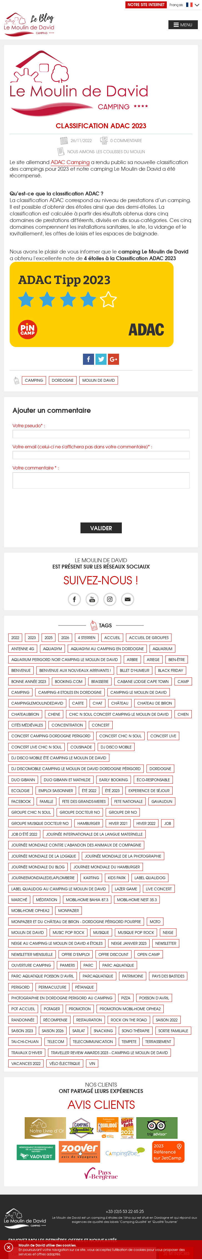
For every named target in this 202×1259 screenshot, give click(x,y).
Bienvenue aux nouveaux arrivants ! (75, 670)
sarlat (78, 1030)
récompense (55, 1019)
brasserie (99, 681)
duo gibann (23, 779)
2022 (15, 637)
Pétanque (84, 987)
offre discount (113, 954)
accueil (112, 637)
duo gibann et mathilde (67, 779)
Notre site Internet (146, 4)
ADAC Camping (70, 162)
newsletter (165, 943)
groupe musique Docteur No (40, 823)
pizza (125, 998)
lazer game (126, 888)
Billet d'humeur (134, 670)
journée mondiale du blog (38, 867)
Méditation (46, 899)
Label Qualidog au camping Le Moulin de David (58, 888)
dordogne (63, 380)
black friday (170, 670)
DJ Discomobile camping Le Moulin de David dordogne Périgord (76, 768)
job (167, 823)
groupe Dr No (123, 812)
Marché (19, 899)
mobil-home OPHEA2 (30, 910)
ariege (153, 659)
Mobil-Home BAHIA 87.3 (87, 899)
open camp (148, 954)
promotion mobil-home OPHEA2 (130, 1008)
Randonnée (22, 1019)
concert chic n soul (120, 735)
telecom (55, 1041)
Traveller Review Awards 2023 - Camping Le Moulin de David (109, 1052)
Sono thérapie (136, 1030)
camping (34, 380)
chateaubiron (25, 714)
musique (101, 932)
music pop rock (68, 932)
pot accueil (23, 1008)
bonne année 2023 (28, 681)
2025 (48, 637)
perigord (20, 987)
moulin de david (98, 380)
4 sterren (86, 637)
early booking (113, 779)
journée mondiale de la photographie (123, 856)
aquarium (162, 648)
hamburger (88, 823)
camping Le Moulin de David (138, 692)
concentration (67, 725)
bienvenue (21, 670)
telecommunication (93, 1041)
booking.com (68, 681)
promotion (80, 1008)
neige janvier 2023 (129, 943)
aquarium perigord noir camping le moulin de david (64, 659)
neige (168, 932)
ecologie (20, 790)
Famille (46, 801)
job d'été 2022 (24, 834)
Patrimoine (132, 976)
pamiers (67, 965)
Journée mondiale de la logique (43, 856)
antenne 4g (22, 648)
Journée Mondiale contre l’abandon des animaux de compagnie (76, 845)
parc (89, 965)
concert (101, 725)
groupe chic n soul (31, 812)
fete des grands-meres (83, 801)
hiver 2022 (146, 823)
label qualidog (150, 877)
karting (91, 877)
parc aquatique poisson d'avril (42, 976)
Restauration (89, 1019)
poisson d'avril (154, 998)
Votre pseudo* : (28, 425)
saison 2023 (22, 1030)
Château (119, 703)
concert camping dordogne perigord (50, 735)
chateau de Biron (154, 703)
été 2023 (112, 790)
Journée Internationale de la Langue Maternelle (94, 834)
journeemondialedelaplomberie (43, 877)
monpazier (68, 910)
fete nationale (128, 801)
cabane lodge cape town (143, 681)
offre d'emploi (76, 954)
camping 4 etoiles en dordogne (70, 692)
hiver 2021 (118, 823)
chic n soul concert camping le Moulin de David (119, 714)
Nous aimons (80, 151)
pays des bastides (168, 976)
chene (54, 714)
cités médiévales (27, 725)
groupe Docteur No (80, 812)
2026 (65, 637)
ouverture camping (31, 965)
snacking (103, 1030)
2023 (32, 637)
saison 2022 (167, 1019)
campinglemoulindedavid (37, 703)
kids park (117, 877)
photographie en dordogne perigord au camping (61, 998)
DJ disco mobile (116, 747)
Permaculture (52, 987)
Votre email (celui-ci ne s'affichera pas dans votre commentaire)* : (82, 446)
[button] (8, 1247)
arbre (132, 659)
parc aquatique (118, 965)
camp (183, 681)
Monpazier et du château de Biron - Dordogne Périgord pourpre (76, 921)
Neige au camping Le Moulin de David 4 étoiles (56, 943)
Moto (155, 921)
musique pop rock (136, 932)
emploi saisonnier (56, 790)
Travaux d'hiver (26, 1052)
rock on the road (129, 1019)
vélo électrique (64, 1063)
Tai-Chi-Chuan (25, 1041)
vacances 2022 (26, 1063)
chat (97, 703)
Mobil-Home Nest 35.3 (137, 899)
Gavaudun (162, 801)
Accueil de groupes (148, 637)
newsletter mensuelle (32, 954)
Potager (52, 1008)
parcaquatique (98, 976)
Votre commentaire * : (35, 468)
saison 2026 (53, 1030)
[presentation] (101, 506)
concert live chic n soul (36, 747)
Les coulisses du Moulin (120, 151)
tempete (129, 1041)
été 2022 (89, 790)
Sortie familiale (173, 1030)
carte (78, 703)
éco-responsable (153, 779)
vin (92, 1063)
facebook (21, 801)
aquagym (52, 648)
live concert (159, 888)
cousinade (81, 747)
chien (183, 714)
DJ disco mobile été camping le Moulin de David (58, 757)
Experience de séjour (149, 790)
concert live (163, 735)
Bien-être (176, 659)
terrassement (158, 1041)
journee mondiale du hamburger (107, 867)
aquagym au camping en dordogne (107, 648)
